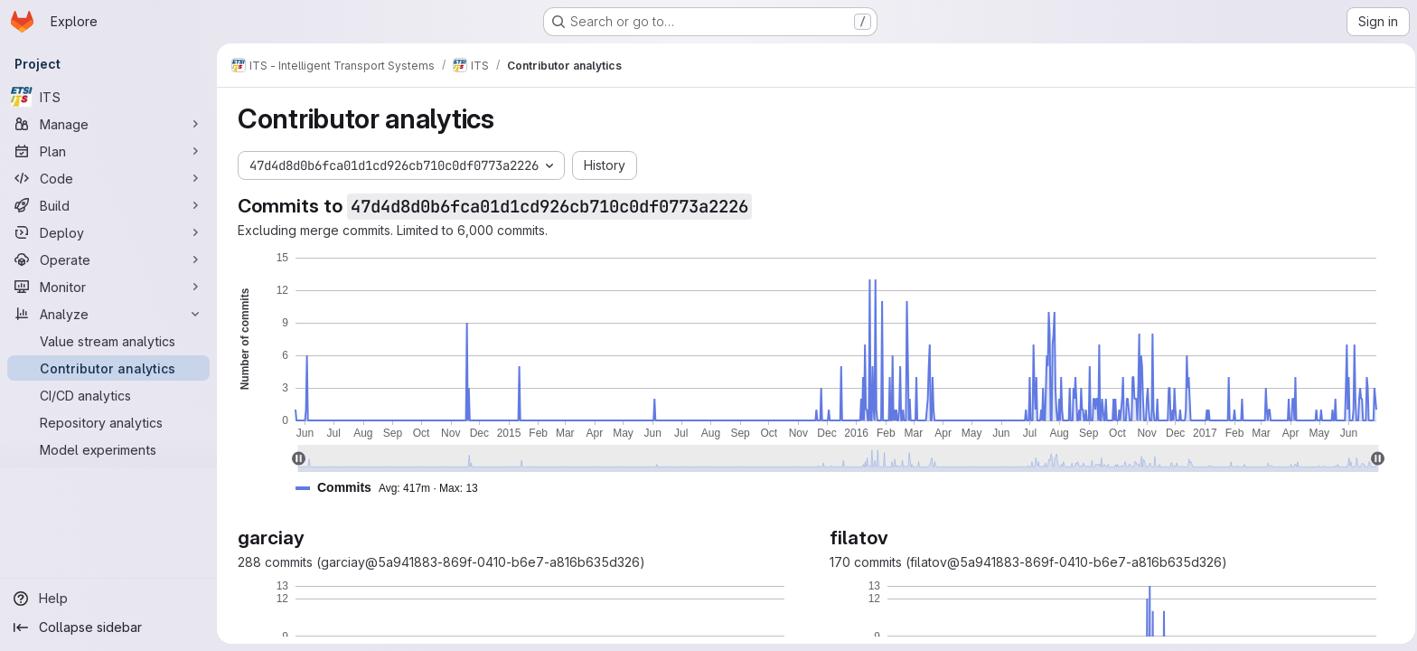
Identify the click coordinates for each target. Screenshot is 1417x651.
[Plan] (108, 151)
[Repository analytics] (108, 422)
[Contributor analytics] (108, 368)
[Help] (108, 598)
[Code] (108, 178)
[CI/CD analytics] (108, 395)
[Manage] (108, 124)
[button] (391, 487)
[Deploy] (108, 232)
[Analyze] (108, 313)
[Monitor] (108, 286)
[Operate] (108, 259)
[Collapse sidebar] (108, 627)
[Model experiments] (108, 449)
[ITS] (108, 96)
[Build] (108, 205)
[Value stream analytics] (108, 341)
